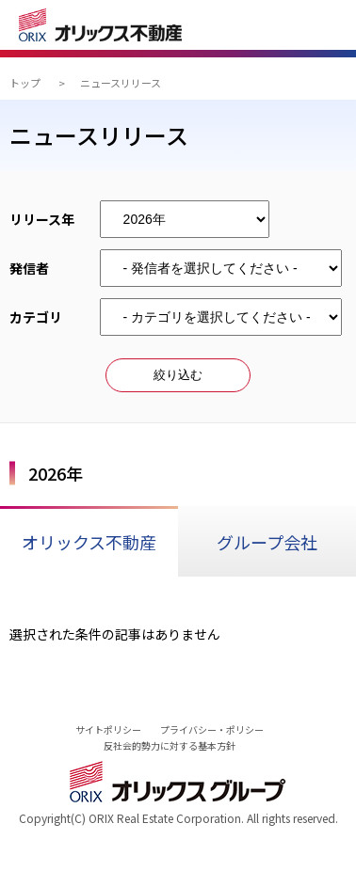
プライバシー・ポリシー (212, 729)
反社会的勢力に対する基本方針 (169, 745)
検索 (281, 27)
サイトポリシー (108, 729)
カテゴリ (35, 317)
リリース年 (41, 219)
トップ (24, 82)
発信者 (35, 268)
